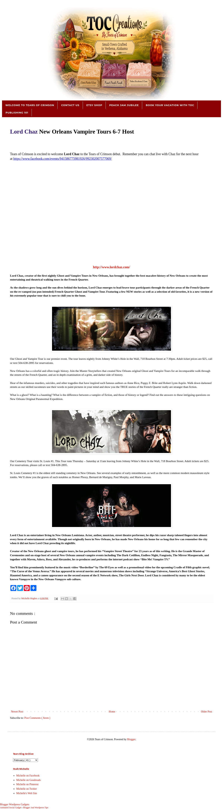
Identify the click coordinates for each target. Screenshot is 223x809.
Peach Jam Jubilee (124, 105)
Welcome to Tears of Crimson (29, 105)
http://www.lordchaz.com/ (111, 267)
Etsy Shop (94, 105)
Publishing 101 (17, 112)
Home (112, 711)
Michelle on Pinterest (27, 784)
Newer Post (17, 711)
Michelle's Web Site (26, 793)
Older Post (206, 711)
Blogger (131, 739)
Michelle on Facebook (28, 775)
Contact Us (70, 105)
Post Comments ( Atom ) (37, 718)
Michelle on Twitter (26, 788)
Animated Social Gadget (10, 807)
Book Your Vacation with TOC (170, 105)
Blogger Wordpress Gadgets (14, 804)
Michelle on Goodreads (28, 780)
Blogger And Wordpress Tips (35, 807)
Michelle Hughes (29, 598)
